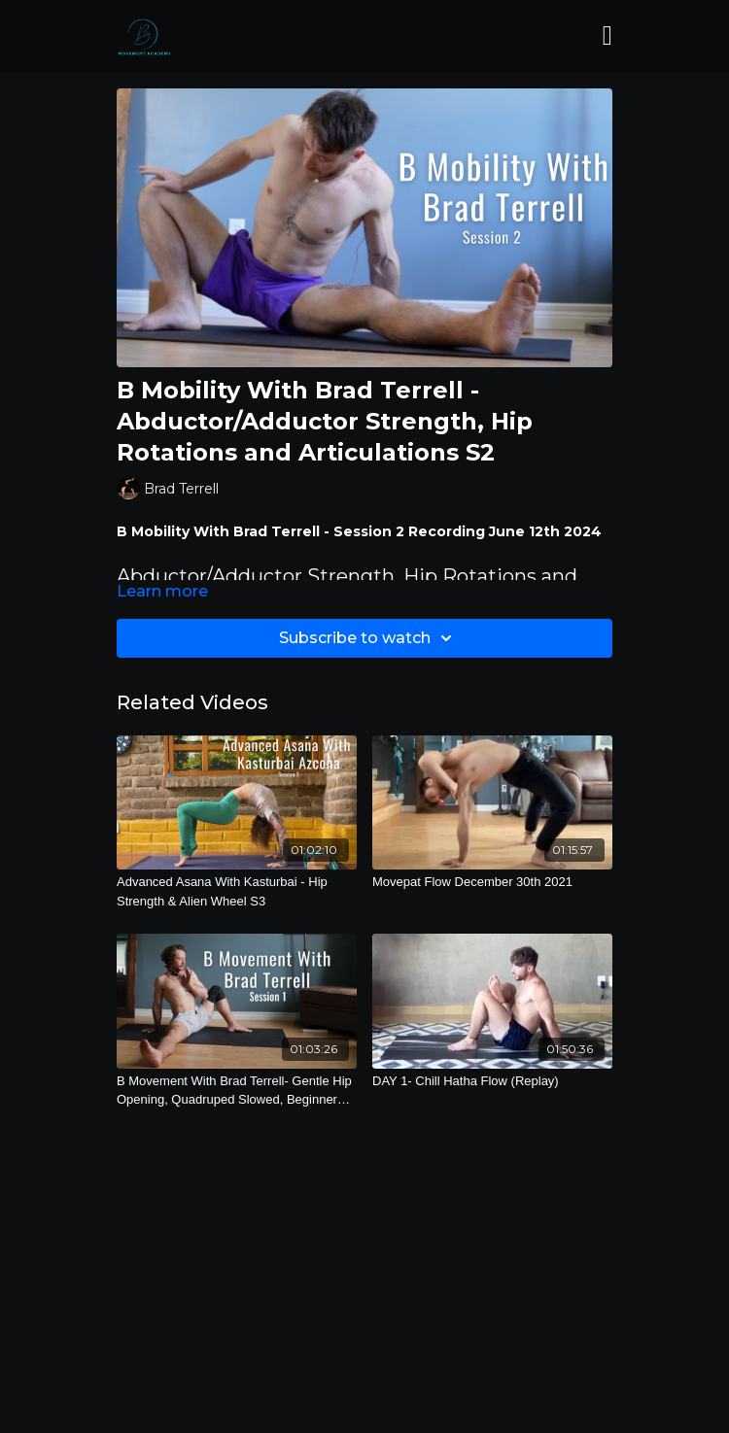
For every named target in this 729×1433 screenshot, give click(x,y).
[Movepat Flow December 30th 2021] (492, 882)
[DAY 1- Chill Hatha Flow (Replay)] (492, 1081)
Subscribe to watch (368, 638)
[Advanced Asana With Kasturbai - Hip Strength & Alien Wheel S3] (237, 891)
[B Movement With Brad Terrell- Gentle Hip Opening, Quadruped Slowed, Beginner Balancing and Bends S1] (237, 1090)
